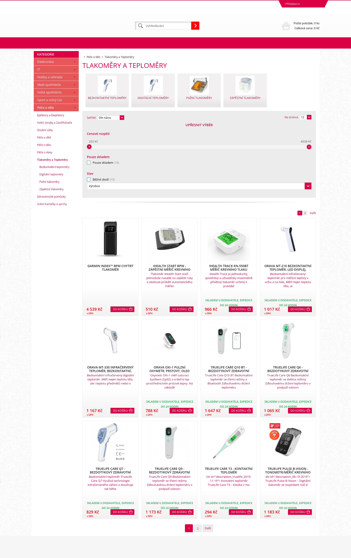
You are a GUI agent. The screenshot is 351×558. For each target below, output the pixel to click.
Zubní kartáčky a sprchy (52, 277)
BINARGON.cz (311, 553)
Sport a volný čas (49, 173)
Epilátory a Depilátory (50, 189)
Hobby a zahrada (49, 150)
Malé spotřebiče (49, 158)
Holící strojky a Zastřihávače (54, 196)
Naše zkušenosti (187, 511)
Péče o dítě (44, 211)
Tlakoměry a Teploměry (52, 233)
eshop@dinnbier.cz (118, 536)
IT (38, 143)
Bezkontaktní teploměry (54, 240)
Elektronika (45, 135)
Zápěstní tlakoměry (51, 263)
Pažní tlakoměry (49, 255)
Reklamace (41, 511)
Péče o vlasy (44, 226)
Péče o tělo (45, 181)
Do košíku (120, 235)
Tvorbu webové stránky (278, 553)
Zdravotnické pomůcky (51, 270)
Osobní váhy (45, 203)
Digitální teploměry (51, 248)
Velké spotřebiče (49, 166)
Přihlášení (291, 4)
